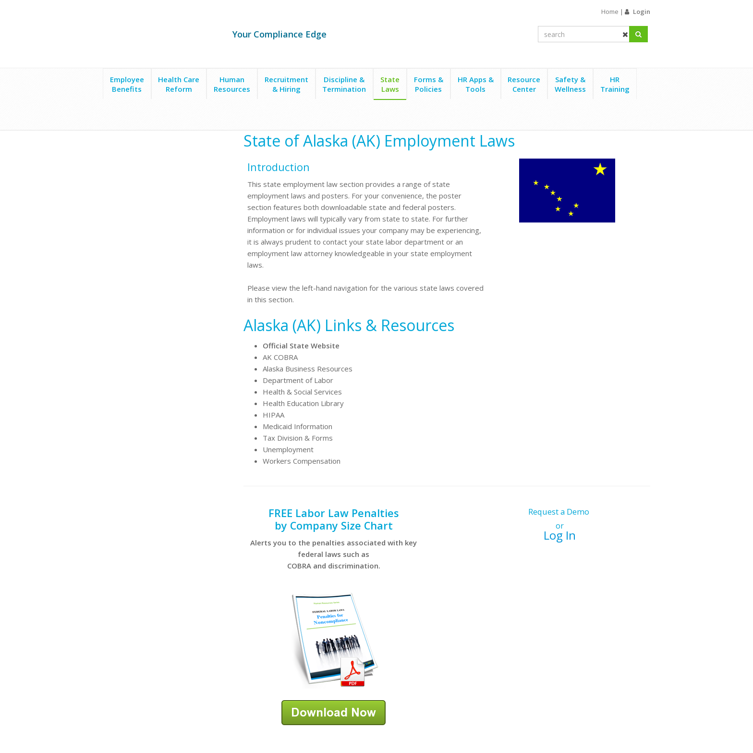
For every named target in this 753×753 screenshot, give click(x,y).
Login (641, 11)
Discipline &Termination (344, 84)
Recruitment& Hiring (286, 84)
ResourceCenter (524, 84)
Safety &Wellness (570, 84)
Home (610, 11)
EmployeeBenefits (127, 84)
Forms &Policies (428, 84)
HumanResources (232, 84)
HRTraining (615, 84)
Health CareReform (178, 84)
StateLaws (390, 84)
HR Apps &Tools (476, 84)
